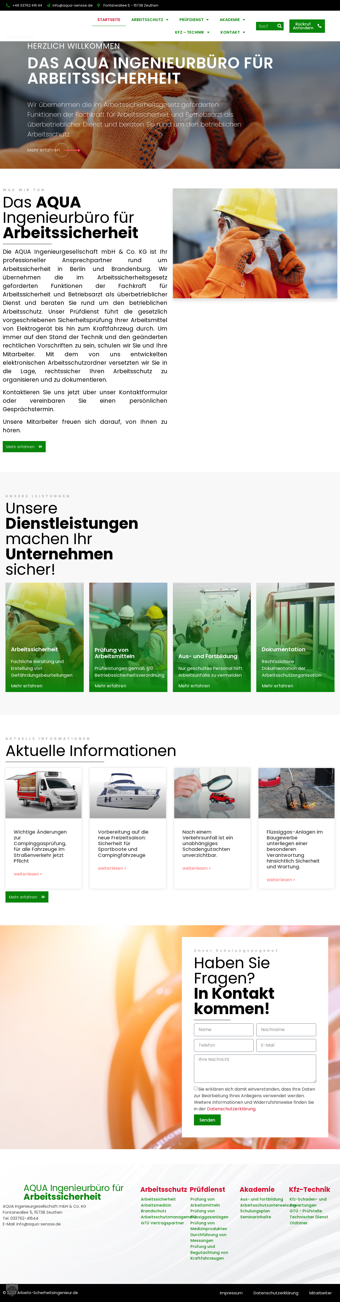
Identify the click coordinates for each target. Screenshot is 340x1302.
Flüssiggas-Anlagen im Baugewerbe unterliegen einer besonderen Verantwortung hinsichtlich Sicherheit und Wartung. (295, 856)
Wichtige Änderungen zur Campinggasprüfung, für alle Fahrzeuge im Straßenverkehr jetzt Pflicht (40, 854)
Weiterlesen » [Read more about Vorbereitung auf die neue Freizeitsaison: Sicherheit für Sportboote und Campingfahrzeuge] (112, 875)
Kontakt (232, 32)
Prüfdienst (194, 19)
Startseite (108, 19)
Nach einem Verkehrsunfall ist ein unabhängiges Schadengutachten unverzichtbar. (207, 851)
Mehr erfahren (26, 693)
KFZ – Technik (192, 32)
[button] (12, 1290)
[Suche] (279, 26)
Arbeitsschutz (149, 19)
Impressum (225, 1293)
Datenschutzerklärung (231, 1123)
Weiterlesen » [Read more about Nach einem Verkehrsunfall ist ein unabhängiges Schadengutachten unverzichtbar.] (196, 875)
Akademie (232, 19)
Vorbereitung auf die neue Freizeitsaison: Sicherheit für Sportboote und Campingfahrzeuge (123, 851)
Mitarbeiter (319, 1293)
